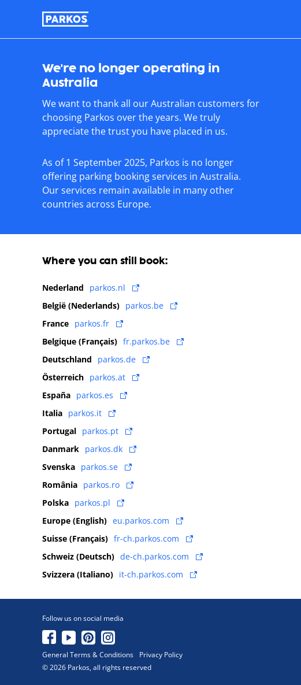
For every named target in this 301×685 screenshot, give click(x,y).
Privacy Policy (161, 655)
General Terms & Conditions (87, 655)
